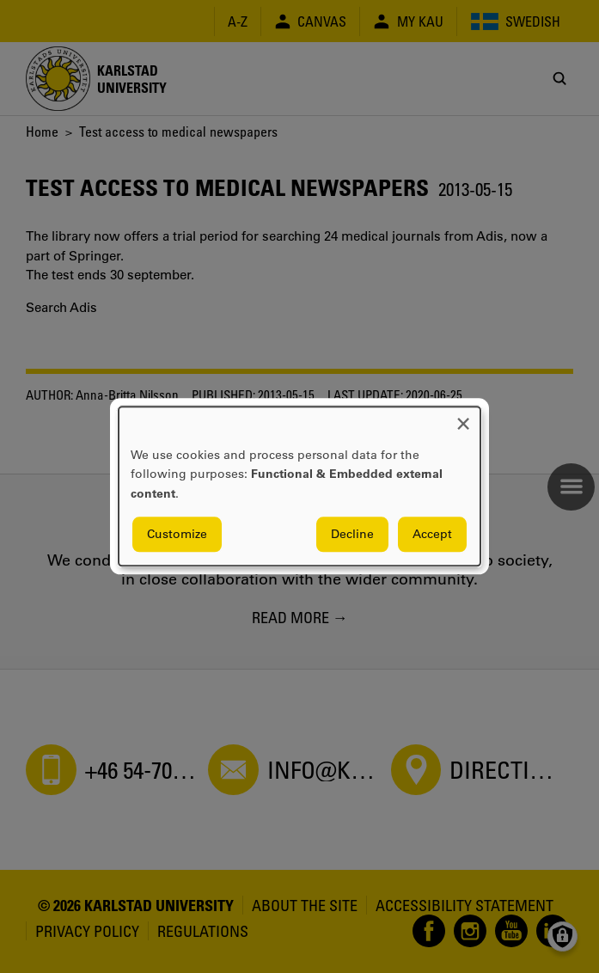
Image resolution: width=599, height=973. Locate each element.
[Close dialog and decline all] (463, 417)
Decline (352, 534)
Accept (432, 534)
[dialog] (299, 486)
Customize (177, 534)
